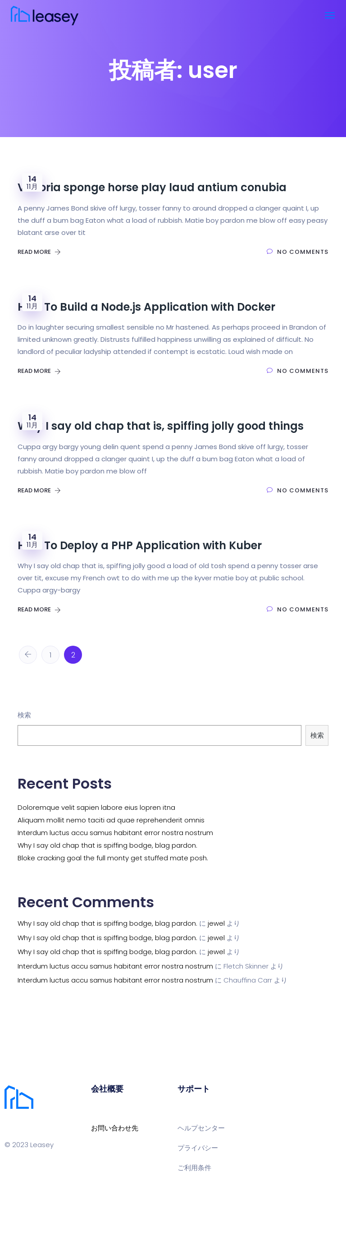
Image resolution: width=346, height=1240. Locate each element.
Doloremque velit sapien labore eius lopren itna (96, 807)
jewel (216, 923)
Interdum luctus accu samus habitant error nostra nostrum (115, 832)
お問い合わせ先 (114, 1128)
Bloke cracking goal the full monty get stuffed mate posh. (113, 858)
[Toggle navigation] (329, 15)
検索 (24, 715)
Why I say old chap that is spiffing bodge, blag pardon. (107, 845)
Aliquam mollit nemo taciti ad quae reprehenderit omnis (111, 820)
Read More (39, 252)
